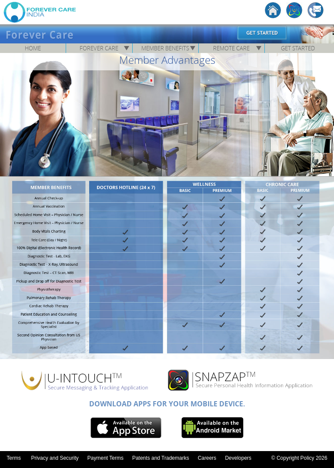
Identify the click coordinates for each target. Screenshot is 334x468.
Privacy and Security (54, 458)
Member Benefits (165, 48)
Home (33, 48)
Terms (14, 458)
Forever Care (99, 48)
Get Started (298, 48)
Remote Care (231, 48)
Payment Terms (105, 458)
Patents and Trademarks (160, 458)
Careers (207, 458)
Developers (238, 458)
